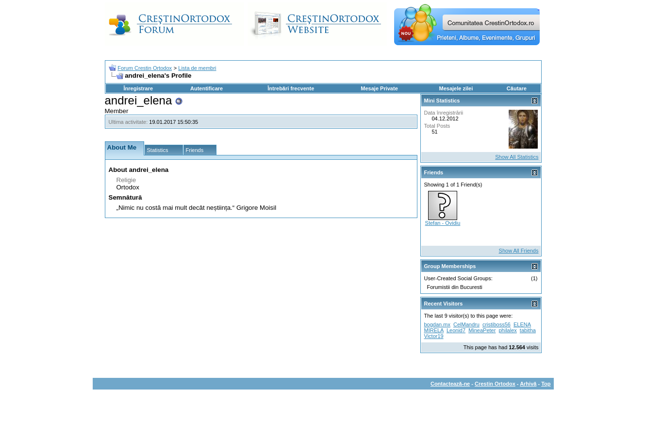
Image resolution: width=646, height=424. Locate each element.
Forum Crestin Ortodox (144, 68)
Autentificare (206, 88)
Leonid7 (456, 330)
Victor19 (434, 336)
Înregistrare (138, 88)
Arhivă (528, 384)
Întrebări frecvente (290, 88)
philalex (507, 330)
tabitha (528, 330)
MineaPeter (482, 330)
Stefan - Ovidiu (443, 223)
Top (545, 384)
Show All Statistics (516, 157)
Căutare (517, 88)
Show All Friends (519, 251)
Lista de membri (197, 68)
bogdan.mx (437, 324)
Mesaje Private (379, 88)
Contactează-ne (450, 384)
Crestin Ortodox (495, 384)
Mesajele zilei (456, 88)
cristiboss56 (496, 324)
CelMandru (466, 324)
